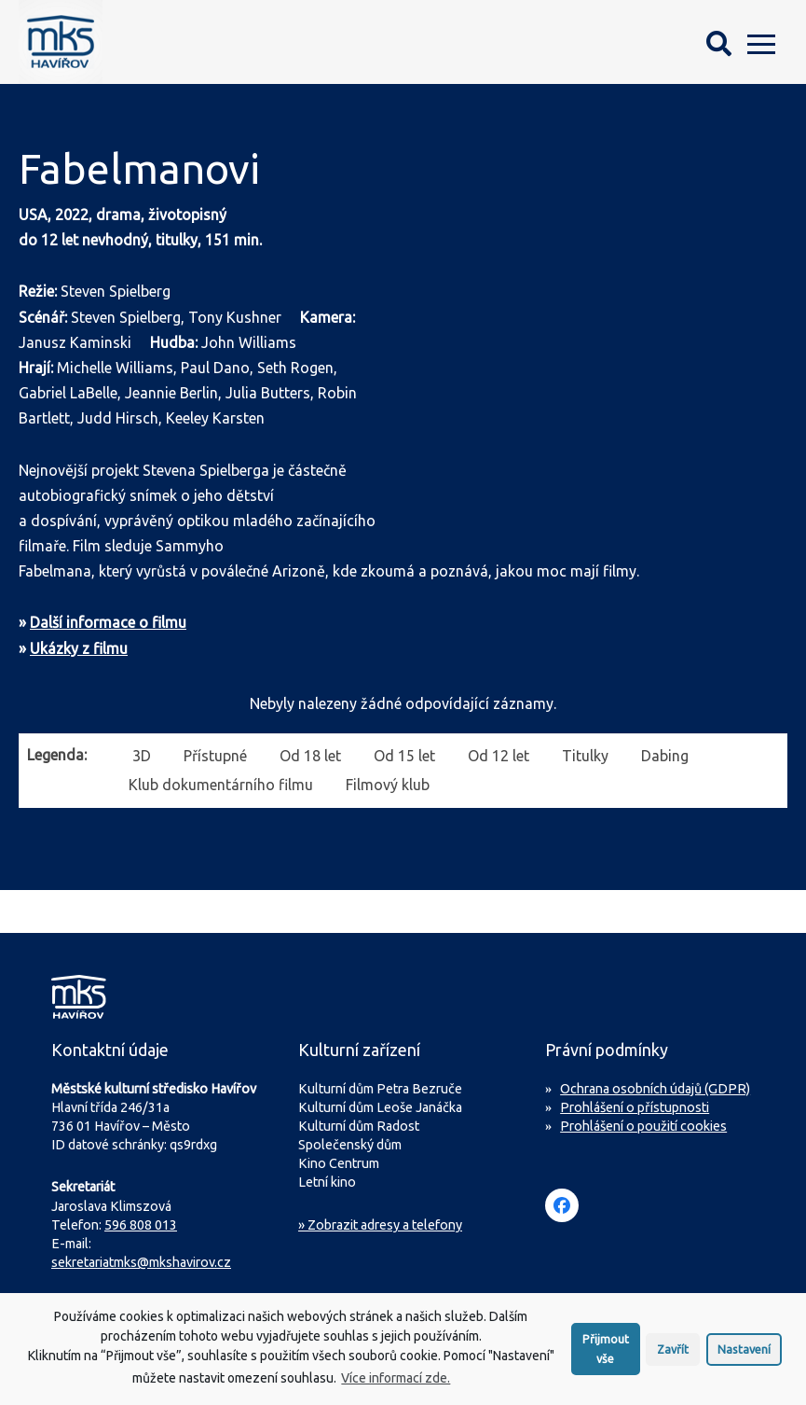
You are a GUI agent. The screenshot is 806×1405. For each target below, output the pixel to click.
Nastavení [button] (744, 1355)
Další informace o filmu (108, 622)
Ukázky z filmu (79, 648)
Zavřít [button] (673, 1355)
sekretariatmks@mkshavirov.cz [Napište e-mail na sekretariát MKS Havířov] (141, 1262)
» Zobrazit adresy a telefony (380, 1224)
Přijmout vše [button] (605, 1355)
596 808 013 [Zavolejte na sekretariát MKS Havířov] (140, 1224)
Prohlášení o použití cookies (643, 1126)
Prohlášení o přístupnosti (634, 1107)
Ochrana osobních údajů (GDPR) (655, 1088)
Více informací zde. (395, 1384)
